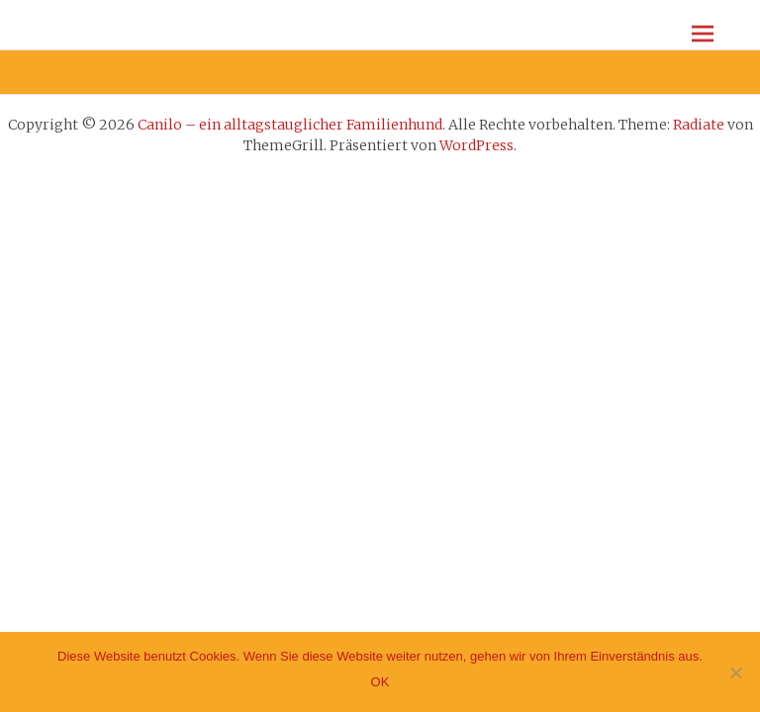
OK (380, 681)
